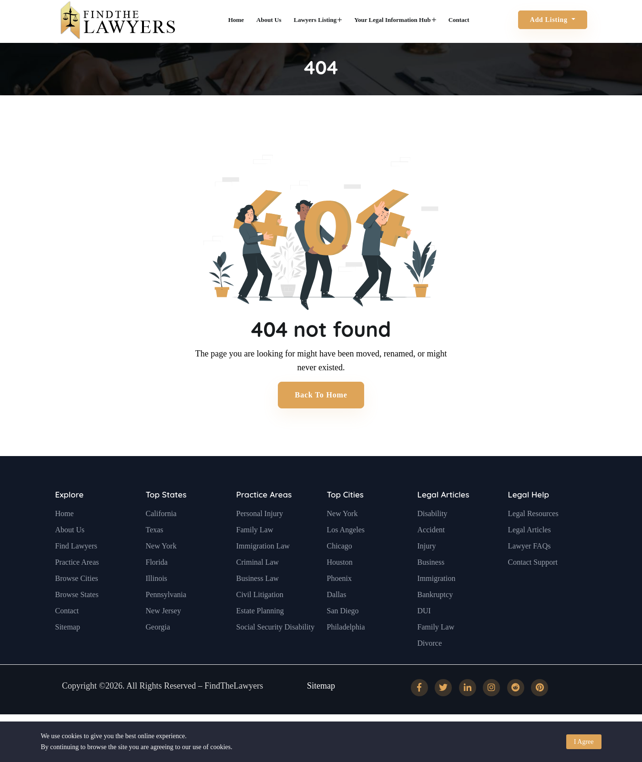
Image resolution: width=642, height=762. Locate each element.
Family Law (255, 553)
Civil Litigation (260, 617)
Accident (431, 553)
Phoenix (339, 601)
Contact (458, 19)
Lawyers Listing (318, 19)
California (161, 536)
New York (161, 569)
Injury (427, 569)
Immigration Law (263, 569)
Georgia (158, 650)
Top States (166, 518)
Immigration (437, 601)
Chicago (339, 569)
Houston (340, 585)
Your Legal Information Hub (395, 19)
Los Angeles (346, 553)
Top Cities (345, 518)
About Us (268, 19)
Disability (433, 536)
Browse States (77, 617)
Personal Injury (259, 536)
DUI (424, 634)
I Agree (584, 741)
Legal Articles (443, 518)
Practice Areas (77, 585)
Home (236, 19)
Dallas (336, 617)
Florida (157, 585)
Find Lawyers (76, 569)
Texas (154, 553)
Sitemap (67, 650)
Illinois (156, 601)
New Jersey (163, 634)
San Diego (343, 634)
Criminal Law (257, 585)
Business (431, 585)
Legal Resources (533, 536)
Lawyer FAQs (529, 569)
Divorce (430, 666)
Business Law (257, 601)
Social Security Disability (275, 650)
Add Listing (550, 19)
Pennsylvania (166, 617)
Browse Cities (76, 601)
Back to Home (321, 395)
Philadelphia (346, 650)
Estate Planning (260, 634)
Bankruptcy (435, 617)
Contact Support (533, 585)
